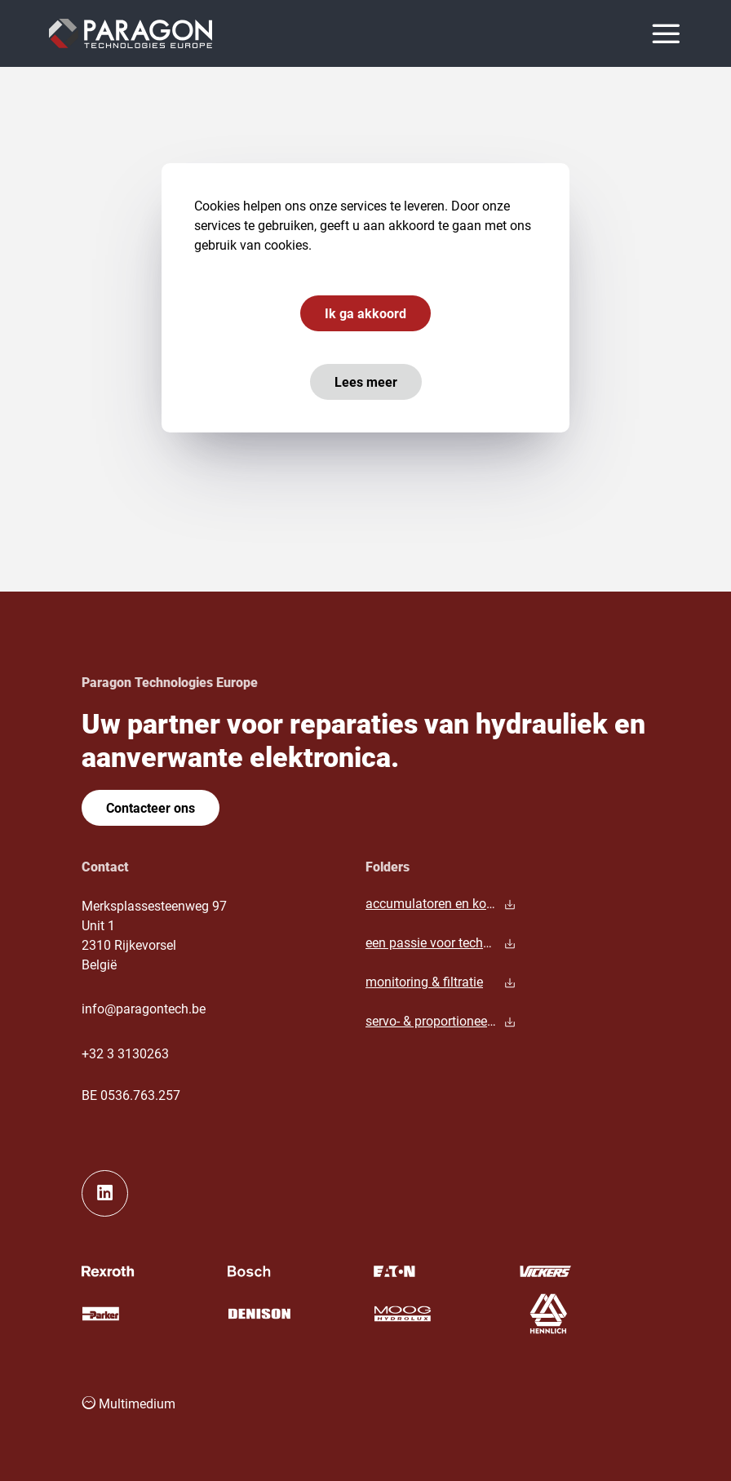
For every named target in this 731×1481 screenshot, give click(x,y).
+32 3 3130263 (125, 1053)
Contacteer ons (150, 807)
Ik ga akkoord (365, 312)
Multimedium (128, 1403)
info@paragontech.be (144, 1008)
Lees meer (365, 381)
